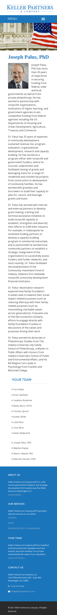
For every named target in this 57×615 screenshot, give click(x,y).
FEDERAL (12, 518)
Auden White (19, 417)
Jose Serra (18, 427)
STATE (11, 523)
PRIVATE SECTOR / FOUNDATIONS (24, 528)
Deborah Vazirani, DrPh (24, 459)
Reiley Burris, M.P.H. (22, 406)
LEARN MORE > (15, 495)
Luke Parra (17, 422)
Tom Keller (18, 389)
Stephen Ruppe (20, 448)
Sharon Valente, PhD (22, 453)
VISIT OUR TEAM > (16, 558)
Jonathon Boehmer (22, 400)
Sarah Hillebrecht (21, 433)
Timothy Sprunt (20, 411)
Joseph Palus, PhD (21, 442)
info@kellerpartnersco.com (22, 591)
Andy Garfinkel (20, 395)
